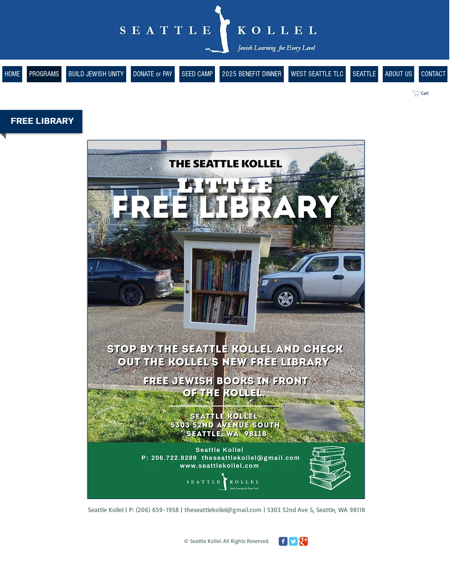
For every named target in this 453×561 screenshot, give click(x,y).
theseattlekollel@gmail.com (223, 509)
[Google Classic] (303, 541)
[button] (317, 74)
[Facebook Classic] (283, 541)
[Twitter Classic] (293, 541)
